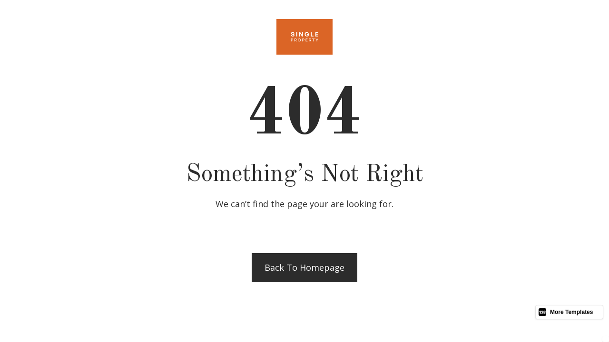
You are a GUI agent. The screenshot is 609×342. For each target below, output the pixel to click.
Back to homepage (304, 267)
